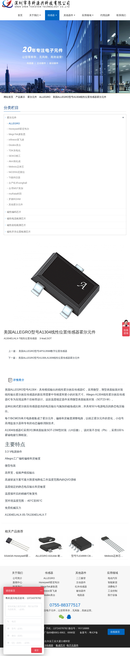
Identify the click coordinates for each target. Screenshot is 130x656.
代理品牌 (105, 15)
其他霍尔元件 (16, 204)
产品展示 (20, 97)
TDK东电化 (14, 150)
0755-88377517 (65, 605)
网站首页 (8, 97)
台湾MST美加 (16, 188)
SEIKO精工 (15, 156)
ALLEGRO (44, 97)
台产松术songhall (18, 183)
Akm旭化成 (14, 161)
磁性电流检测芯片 (16, 218)
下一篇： (44, 357)
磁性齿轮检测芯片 (16, 225)
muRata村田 (15, 193)
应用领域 (86, 15)
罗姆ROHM (15, 199)
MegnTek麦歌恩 (17, 134)
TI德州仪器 (14, 177)
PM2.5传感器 (46, 645)
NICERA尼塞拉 (17, 172)
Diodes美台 (15, 145)
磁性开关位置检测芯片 (19, 231)
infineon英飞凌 (16, 139)
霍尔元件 (32, 97)
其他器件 (68, 15)
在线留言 (115, 632)
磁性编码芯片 (14, 212)
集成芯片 (60, 645)
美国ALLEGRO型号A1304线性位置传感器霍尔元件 (79, 97)
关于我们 (34, 15)
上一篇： (38, 351)
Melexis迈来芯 (16, 166)
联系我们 (121, 15)
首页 (20, 15)
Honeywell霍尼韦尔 (19, 128)
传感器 (51, 15)
